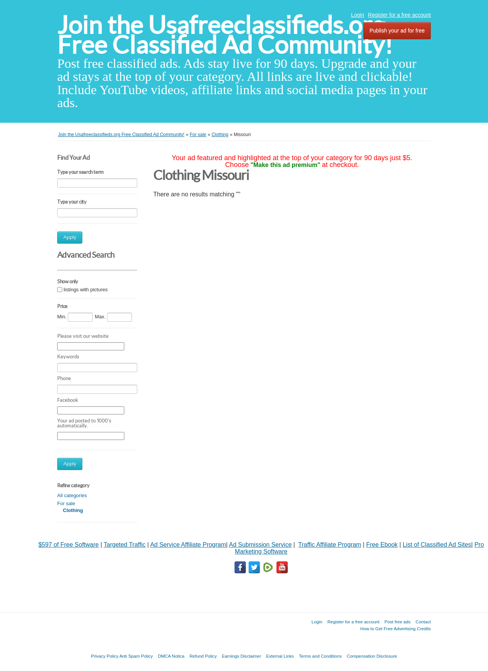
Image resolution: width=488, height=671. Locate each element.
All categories (72, 495)
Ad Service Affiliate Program (188, 544)
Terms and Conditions (320, 655)
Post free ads (397, 621)
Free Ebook (382, 544)
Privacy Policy (104, 655)
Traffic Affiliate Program (329, 544)
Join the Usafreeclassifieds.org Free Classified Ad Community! (225, 35)
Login (357, 15)
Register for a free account (399, 15)
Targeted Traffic (125, 544)
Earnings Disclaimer (241, 655)
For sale (66, 503)
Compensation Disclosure (372, 655)
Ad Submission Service (260, 544)
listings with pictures (86, 289)
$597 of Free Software (69, 544)
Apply (69, 237)
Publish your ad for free (397, 30)
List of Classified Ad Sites (437, 544)
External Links (280, 655)
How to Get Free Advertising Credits (395, 628)
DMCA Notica (171, 655)
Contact (423, 621)
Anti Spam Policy (136, 655)
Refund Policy (203, 655)
